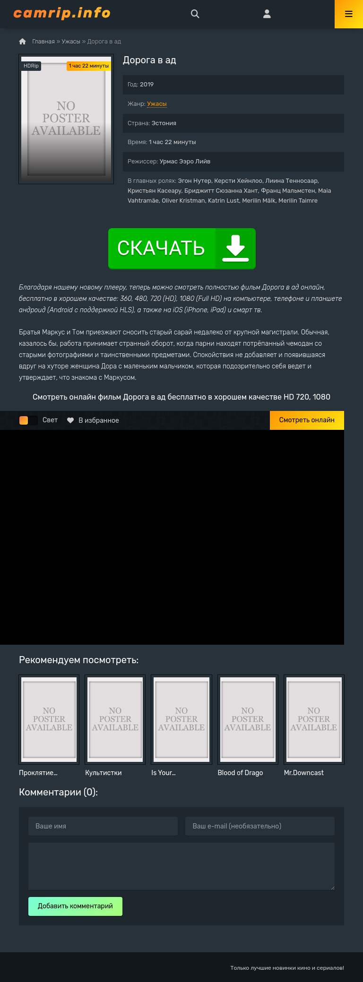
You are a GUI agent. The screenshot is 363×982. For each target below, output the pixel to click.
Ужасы (157, 103)
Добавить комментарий (75, 906)
